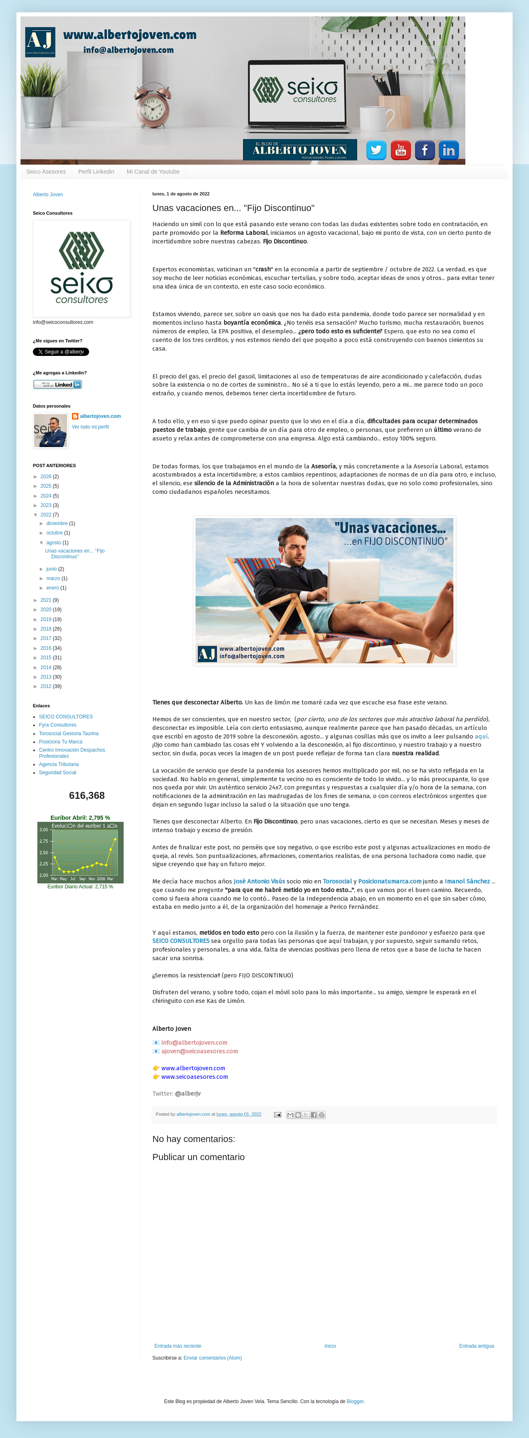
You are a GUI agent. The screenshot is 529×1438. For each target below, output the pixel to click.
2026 (47, 476)
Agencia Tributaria (59, 764)
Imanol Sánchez (467, 881)
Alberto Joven (48, 194)
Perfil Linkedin (96, 171)
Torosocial (338, 881)
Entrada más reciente (177, 1346)
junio (52, 569)
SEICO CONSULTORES (180, 941)
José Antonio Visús (259, 881)
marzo (54, 578)
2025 (47, 486)
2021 (47, 600)
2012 (47, 686)
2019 (47, 619)
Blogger (355, 1401)
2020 (47, 609)
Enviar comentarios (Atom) (213, 1358)
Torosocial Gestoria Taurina (69, 733)
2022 (47, 515)
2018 (47, 629)
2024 (47, 496)
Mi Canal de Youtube (152, 171)
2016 (47, 648)
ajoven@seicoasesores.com (199, 1051)
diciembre (57, 523)
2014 (47, 667)
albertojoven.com (100, 416)
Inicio (330, 1346)
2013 (47, 677)
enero (53, 588)
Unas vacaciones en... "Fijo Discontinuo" (75, 554)
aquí (481, 736)
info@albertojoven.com (194, 1042)
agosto (54, 543)
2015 (47, 658)
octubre (55, 533)
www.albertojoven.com (193, 1068)
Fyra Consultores (57, 725)
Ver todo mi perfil (90, 427)
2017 (47, 638)
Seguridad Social (57, 772)
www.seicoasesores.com (194, 1076)
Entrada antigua (476, 1346)
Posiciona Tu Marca (60, 742)
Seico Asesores (46, 171)
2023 (47, 505)
